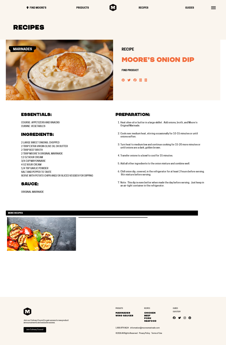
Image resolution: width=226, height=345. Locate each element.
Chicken (150, 312)
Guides (189, 8)
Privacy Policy (144, 333)
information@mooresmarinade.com (145, 328)
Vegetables (38, 126)
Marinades (123, 312)
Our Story (177, 312)
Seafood (150, 321)
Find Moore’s (36, 8)
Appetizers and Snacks (45, 122)
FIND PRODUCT (130, 70)
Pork (147, 318)
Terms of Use (156, 333)
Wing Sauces (124, 315)
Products (82, 8)
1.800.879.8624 (122, 328)
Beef (147, 315)
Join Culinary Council (34, 330)
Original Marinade (32, 192)
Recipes (143, 8)
